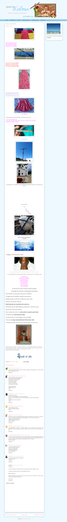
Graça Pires (11, 456)
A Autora (18, 20)
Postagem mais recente (11, 514)
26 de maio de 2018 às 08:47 (18, 426)
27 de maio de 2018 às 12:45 (16, 445)
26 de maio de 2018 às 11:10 (25, 435)
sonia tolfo (11, 406)
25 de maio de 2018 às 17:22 (18, 406)
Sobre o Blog (12, 20)
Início (7, 20)
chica (10, 368)
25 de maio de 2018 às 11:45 (19, 393)
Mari (7, 274)
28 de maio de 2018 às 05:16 (17, 465)
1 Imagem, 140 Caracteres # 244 (14, 254)
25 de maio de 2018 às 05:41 (16, 368)
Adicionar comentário (10, 483)
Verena (10, 445)
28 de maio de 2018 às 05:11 (18, 456)
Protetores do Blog (35, 20)
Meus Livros (43, 20)
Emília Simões (11, 393)
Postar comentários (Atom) (26, 518)
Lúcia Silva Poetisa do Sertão (14, 435)
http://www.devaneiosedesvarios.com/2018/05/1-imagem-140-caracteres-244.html (24, 272)
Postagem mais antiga (38, 514)
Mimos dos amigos (26, 20)
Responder (10, 372)
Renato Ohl (11, 426)
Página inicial (24, 514)
